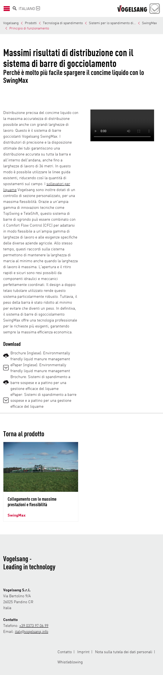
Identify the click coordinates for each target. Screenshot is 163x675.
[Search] (15, 8)
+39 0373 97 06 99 (33, 625)
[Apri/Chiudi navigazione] (8, 8)
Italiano (29, 8)
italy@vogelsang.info (31, 631)
